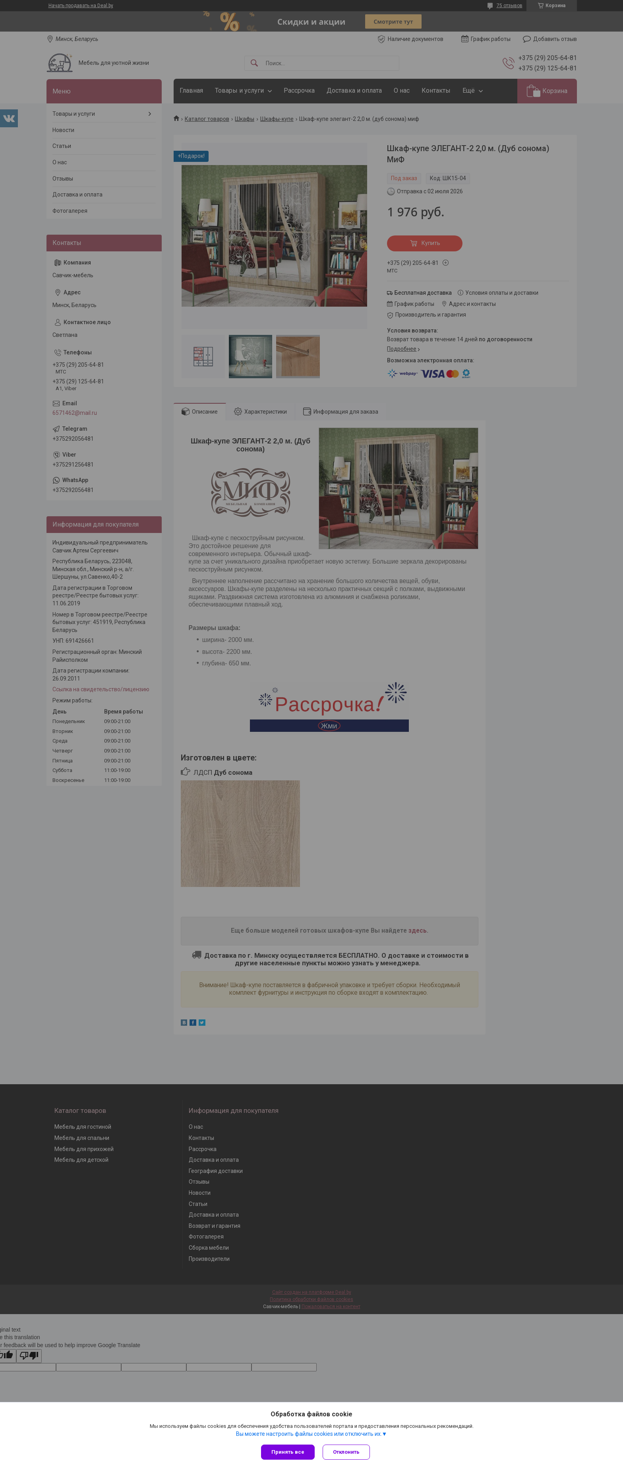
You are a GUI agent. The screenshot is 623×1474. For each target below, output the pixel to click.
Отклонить (346, 1452)
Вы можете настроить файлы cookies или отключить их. (309, 1434)
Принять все (287, 1452)
